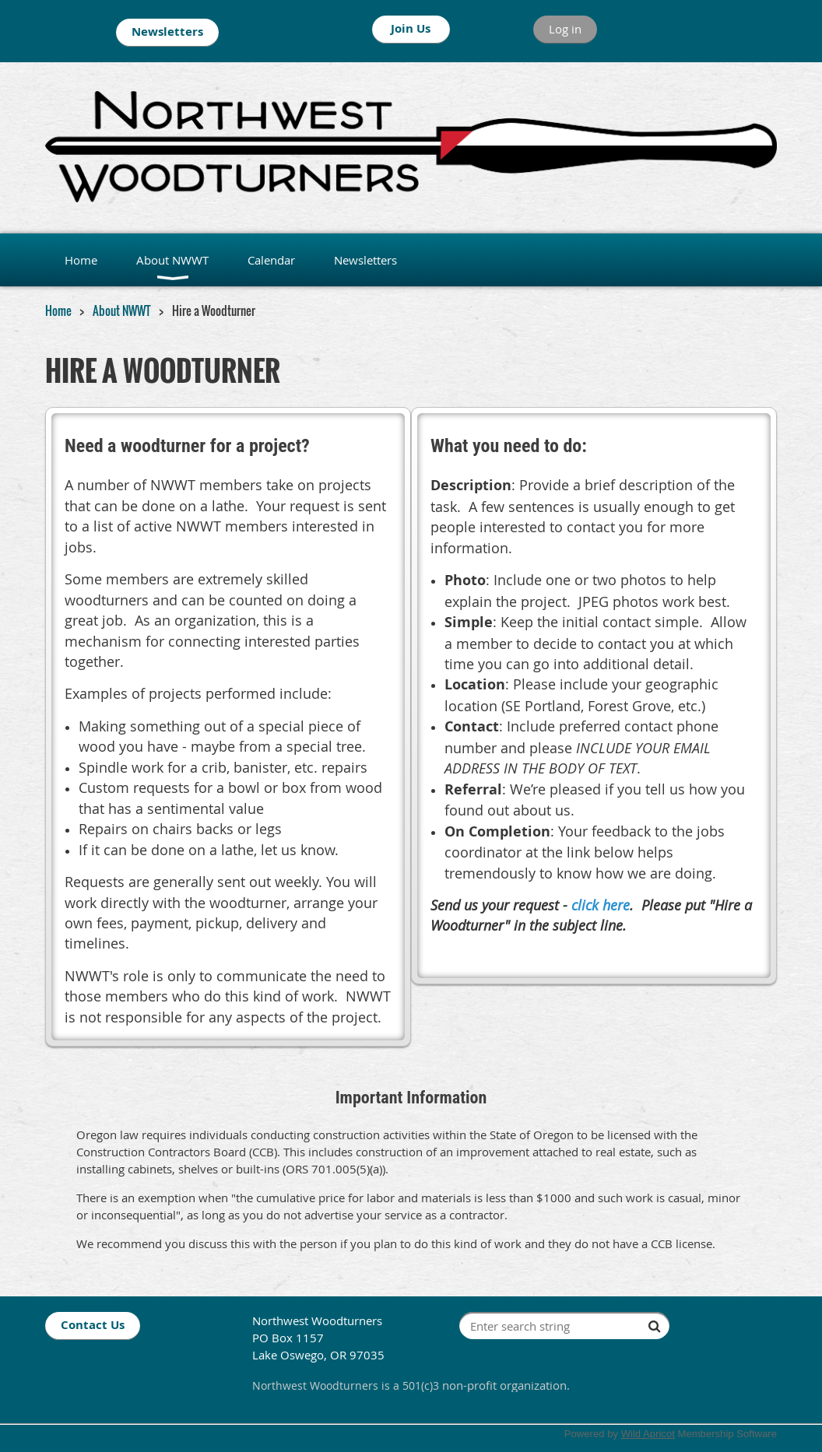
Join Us (410, 28)
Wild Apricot (648, 1434)
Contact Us (93, 1325)
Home (58, 310)
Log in (565, 29)
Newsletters (167, 31)
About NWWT (122, 310)
